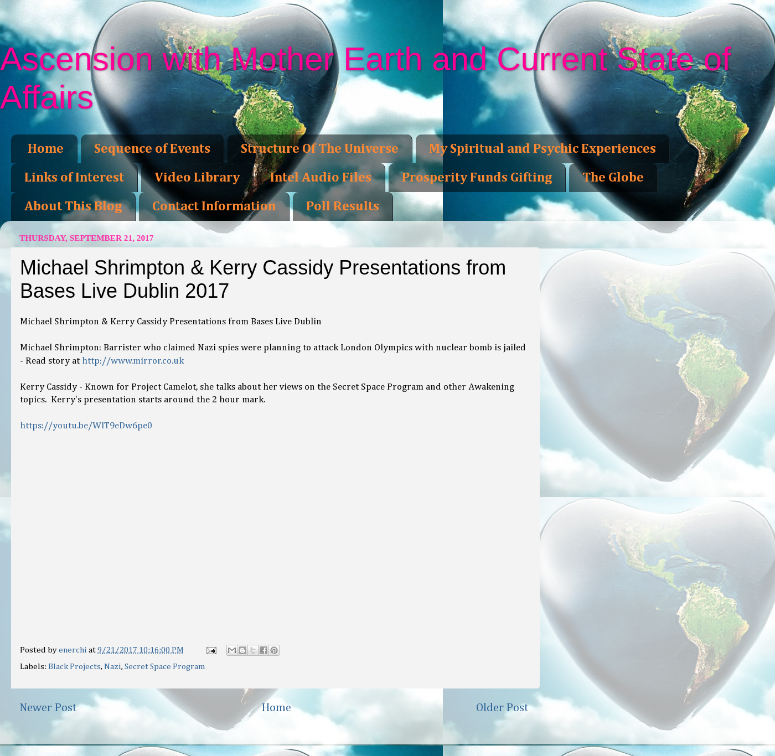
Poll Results (342, 206)
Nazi (112, 666)
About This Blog (73, 206)
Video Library (197, 177)
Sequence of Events (152, 149)
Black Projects (74, 666)
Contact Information (214, 206)
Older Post (502, 708)
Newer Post (48, 708)
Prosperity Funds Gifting (477, 177)
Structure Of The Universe (320, 149)
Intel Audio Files (320, 177)
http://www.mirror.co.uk (133, 361)
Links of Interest (74, 177)
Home (46, 149)
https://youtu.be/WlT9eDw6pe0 (86, 426)
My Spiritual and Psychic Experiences (542, 149)
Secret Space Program (165, 666)
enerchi (74, 650)
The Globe (613, 177)
